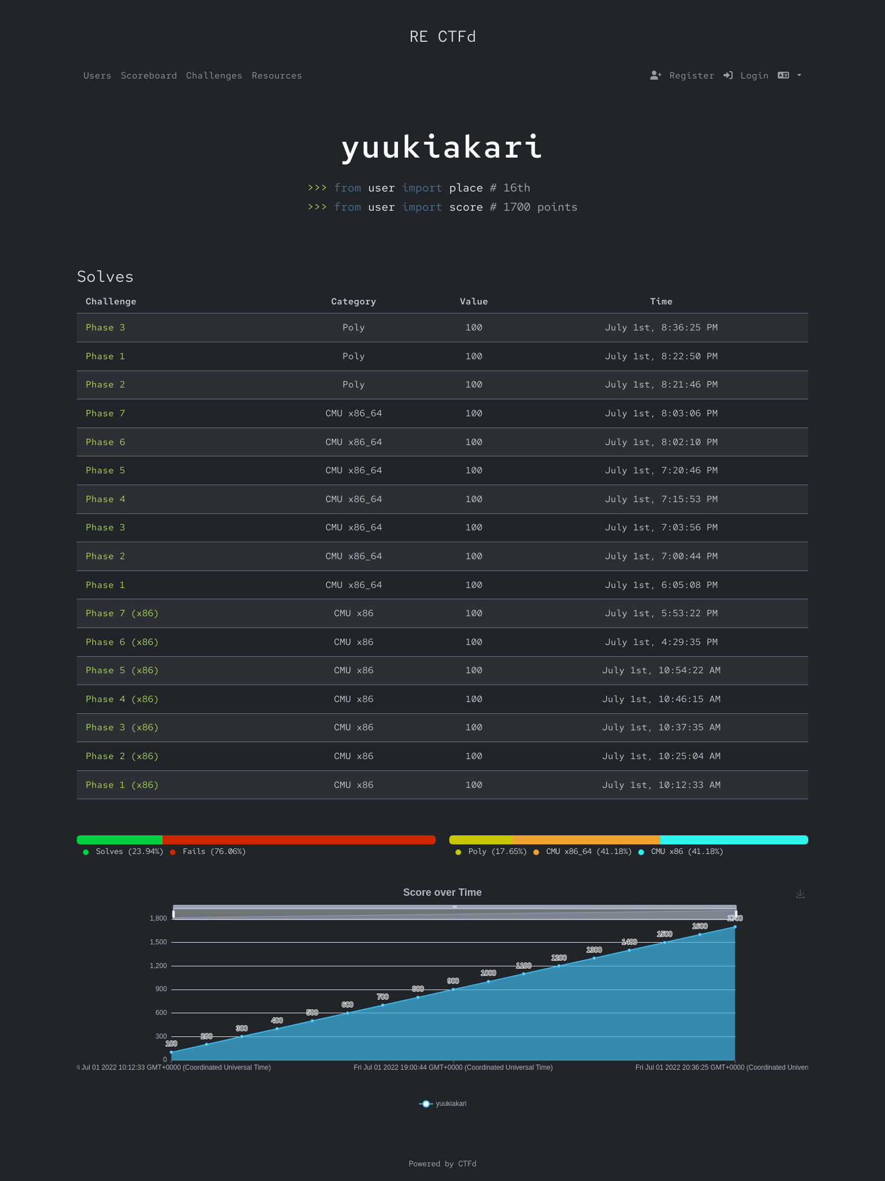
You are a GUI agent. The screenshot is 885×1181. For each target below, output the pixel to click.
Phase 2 (105, 384)
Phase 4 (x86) (122, 699)
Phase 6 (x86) (122, 642)
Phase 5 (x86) (122, 670)
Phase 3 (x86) (122, 727)
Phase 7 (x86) (122, 613)
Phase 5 (105, 470)
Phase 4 (105, 499)
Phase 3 (105, 327)
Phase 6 (105, 442)
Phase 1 (105, 356)
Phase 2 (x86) (122, 756)
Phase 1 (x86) (122, 785)
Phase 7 (105, 413)
